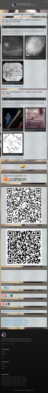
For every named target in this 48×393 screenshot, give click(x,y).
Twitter (8, 343)
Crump (11, 86)
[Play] (3, 27)
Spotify (3, 357)
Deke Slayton (15, 86)
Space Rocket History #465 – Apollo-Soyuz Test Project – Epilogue (14, 318)
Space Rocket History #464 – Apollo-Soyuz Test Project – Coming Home (15, 320)
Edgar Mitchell (21, 86)
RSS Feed (3, 351)
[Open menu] (46, 2)
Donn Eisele (15, 157)
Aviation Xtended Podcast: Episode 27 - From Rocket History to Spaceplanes (16, 311)
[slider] (24, 27)
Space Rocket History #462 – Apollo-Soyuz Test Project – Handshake (15, 323)
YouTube (12, 343)
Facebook (3, 343)
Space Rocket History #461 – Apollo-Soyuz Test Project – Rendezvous (15, 325)
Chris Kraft (7, 86)
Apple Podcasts (4, 353)
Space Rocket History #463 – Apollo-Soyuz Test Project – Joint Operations (16, 322)
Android (3, 355)
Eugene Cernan (20, 157)
